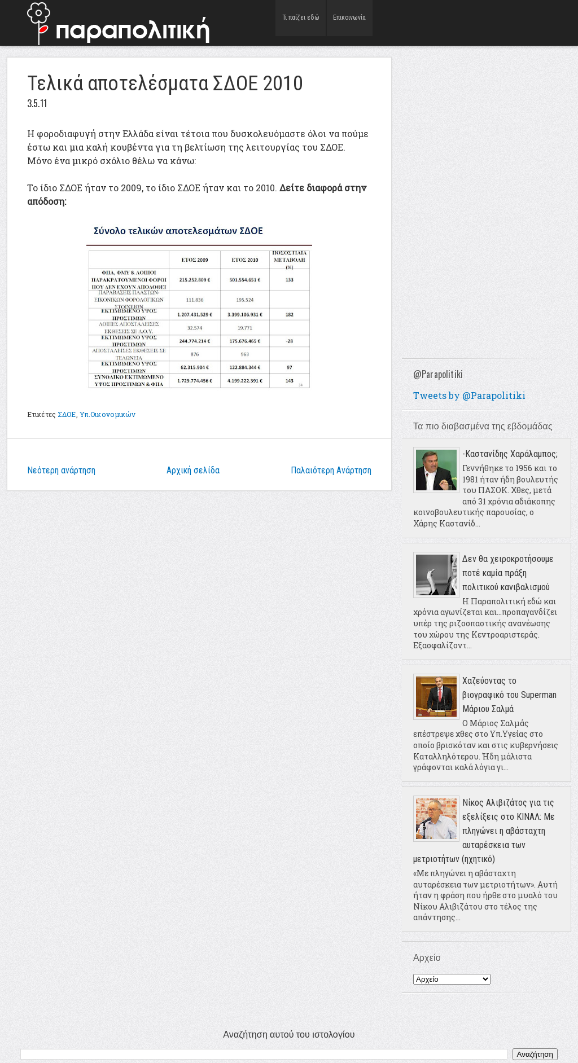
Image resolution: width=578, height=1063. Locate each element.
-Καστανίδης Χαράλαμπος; (510, 454)
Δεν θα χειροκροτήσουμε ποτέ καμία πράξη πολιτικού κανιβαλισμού (508, 573)
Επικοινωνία (350, 22)
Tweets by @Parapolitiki (469, 395)
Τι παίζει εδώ (300, 22)
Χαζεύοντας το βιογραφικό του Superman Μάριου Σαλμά (509, 694)
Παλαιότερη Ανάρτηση (331, 470)
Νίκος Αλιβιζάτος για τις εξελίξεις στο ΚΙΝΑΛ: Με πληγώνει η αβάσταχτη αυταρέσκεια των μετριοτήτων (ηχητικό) (484, 830)
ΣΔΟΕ (67, 414)
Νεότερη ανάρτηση (61, 470)
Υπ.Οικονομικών (108, 414)
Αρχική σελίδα (193, 470)
